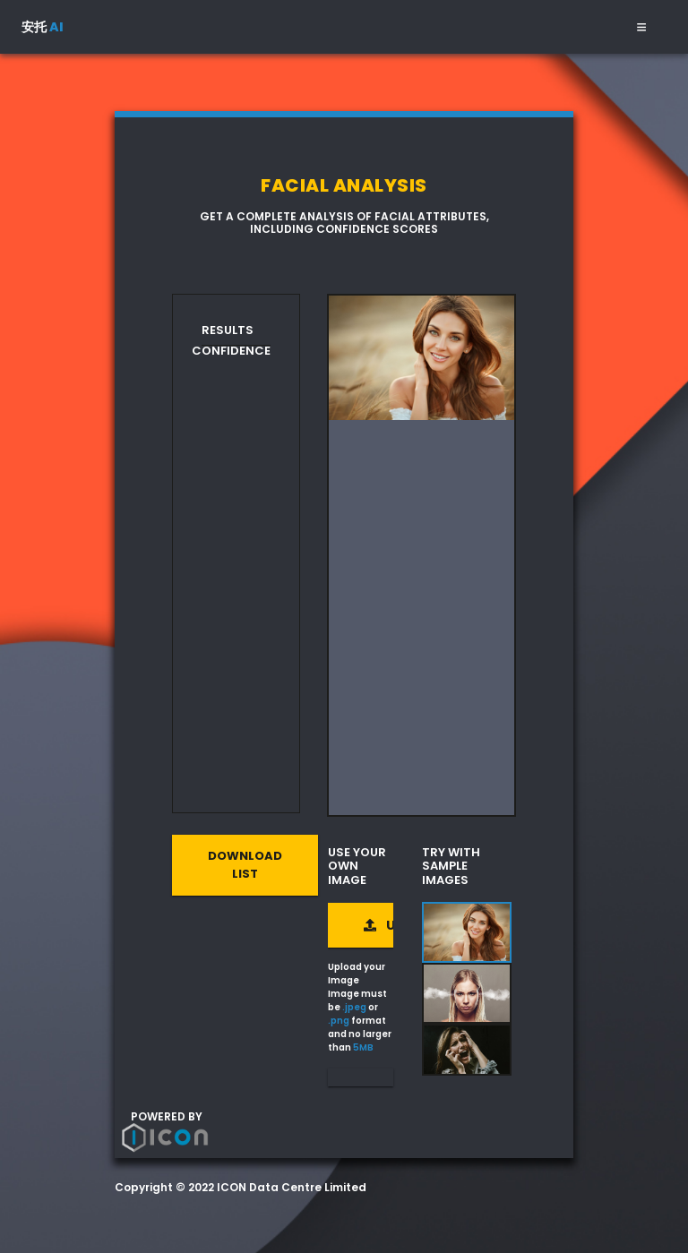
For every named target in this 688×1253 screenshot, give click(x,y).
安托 (43, 27)
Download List (245, 864)
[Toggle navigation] (641, 27)
